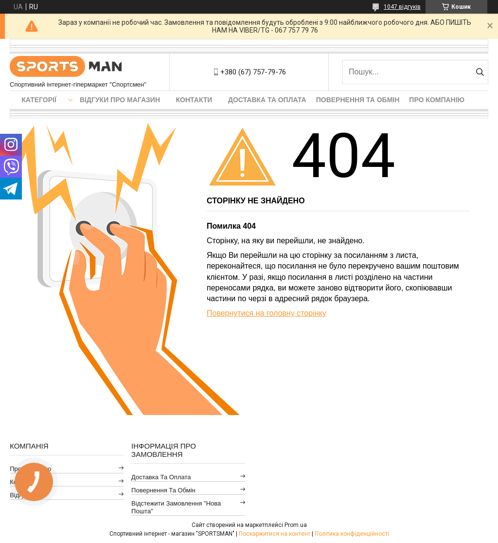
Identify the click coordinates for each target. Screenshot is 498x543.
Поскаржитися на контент (274, 533)
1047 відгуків (402, 6)
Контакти (194, 100)
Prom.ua (296, 525)
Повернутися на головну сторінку (266, 313)
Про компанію (436, 100)
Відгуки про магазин (120, 100)
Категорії (38, 100)
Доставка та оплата (267, 100)
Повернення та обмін (358, 100)
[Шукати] (479, 72)
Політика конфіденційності (352, 533)
